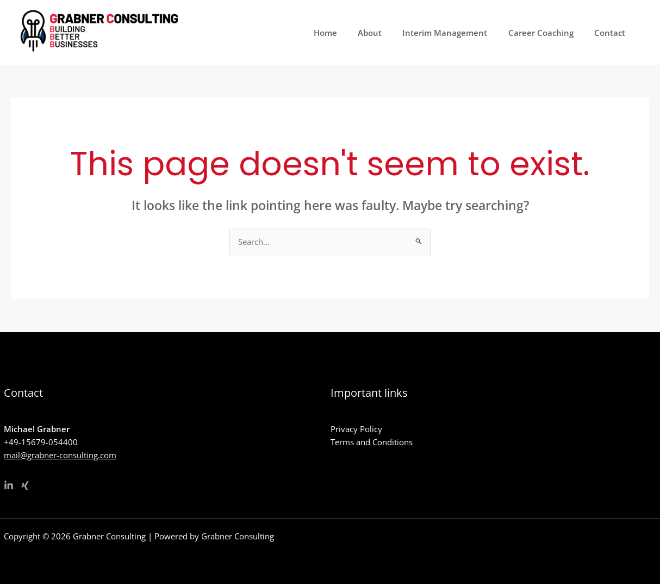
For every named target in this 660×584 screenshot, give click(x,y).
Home (345, 32)
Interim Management (456, 32)
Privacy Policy (356, 428)
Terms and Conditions (372, 442)
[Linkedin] (9, 485)
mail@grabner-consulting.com (60, 455)
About (385, 32)
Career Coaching (547, 32)
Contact (611, 32)
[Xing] (25, 485)
